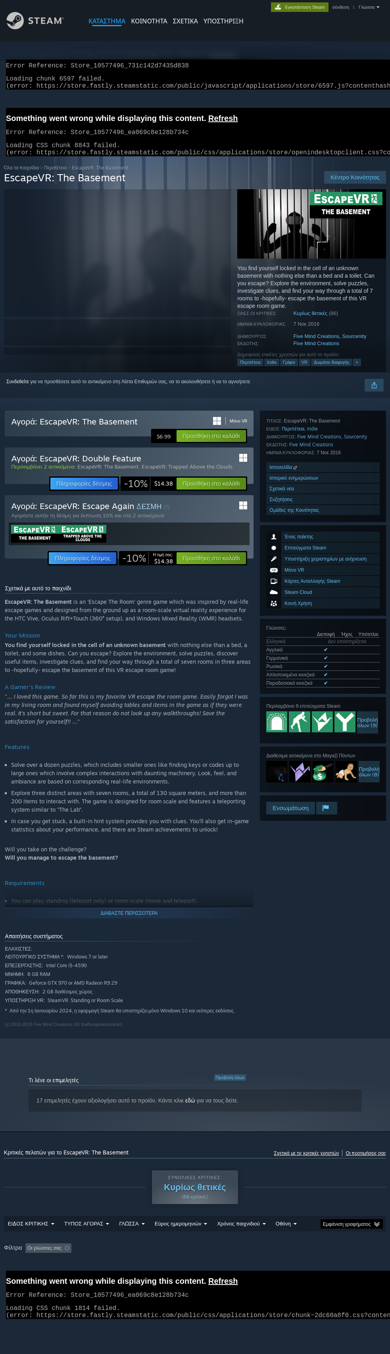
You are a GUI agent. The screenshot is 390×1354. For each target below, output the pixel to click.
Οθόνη (283, 1244)
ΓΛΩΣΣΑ (128, 1244)
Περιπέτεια (55, 177)
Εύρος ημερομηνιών (178, 1244)
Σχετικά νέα (281, 767)
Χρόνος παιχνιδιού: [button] (201, 1268)
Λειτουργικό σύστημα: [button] (339, 1268)
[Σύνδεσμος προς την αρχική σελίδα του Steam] (41, 27)
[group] (195, 1274)
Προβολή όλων (230, 1087)
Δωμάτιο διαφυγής (332, 371)
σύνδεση (340, 7)
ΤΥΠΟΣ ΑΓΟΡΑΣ (84, 1244)
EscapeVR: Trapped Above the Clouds (187, 476)
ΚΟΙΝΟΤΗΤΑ (149, 21)
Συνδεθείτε (17, 391)
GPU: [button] (38, 1279)
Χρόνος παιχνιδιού (238, 1244)
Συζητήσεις (280, 778)
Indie (272, 371)
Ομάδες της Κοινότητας (294, 789)
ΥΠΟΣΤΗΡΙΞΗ (224, 21)
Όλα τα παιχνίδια (21, 177)
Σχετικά (185, 21)
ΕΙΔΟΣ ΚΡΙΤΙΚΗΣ (28, 1244)
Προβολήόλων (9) (367, 616)
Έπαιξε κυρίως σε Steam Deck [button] (268, 1268)
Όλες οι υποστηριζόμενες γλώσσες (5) (306, 579)
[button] (211, 445)
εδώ (190, 1110)
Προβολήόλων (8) (369, 666)
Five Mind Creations (316, 346)
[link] (148, 493)
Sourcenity (354, 346)
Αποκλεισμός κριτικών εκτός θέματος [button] (126, 1268)
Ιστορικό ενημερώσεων (293, 757)
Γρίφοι (289, 371)
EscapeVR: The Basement (107, 476)
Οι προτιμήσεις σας (366, 1163)
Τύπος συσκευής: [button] (78, 1279)
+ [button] (356, 371)
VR (304, 371)
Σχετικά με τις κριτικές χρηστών (306, 1163)
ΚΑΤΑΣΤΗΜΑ (106, 21)
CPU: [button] (11, 1279)
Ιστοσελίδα (283, 746)
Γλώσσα (367, 7)
